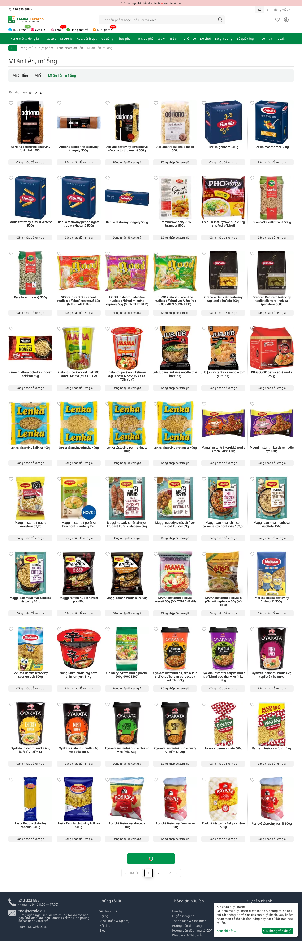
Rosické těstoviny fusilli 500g (271, 824)
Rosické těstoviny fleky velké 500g (175, 825)
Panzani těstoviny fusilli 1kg (271, 748)
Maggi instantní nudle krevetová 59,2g (30, 524)
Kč (259, 10)
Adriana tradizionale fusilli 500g (175, 148)
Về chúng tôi (108, 911)
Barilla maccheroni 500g (272, 147)
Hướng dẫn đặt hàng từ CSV (192, 930)
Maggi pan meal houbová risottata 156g (272, 524)
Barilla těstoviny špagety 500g (127, 222)
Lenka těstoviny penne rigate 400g (127, 449)
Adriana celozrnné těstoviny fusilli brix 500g (30, 148)
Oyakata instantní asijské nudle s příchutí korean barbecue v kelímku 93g (175, 676)
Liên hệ (177, 911)
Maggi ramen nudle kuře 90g (127, 598)
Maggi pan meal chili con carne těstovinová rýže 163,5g (223, 524)
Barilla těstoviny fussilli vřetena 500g (30, 223)
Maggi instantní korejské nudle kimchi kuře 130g (223, 449)
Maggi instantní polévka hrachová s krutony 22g (79, 524)
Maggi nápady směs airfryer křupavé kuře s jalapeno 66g (127, 524)
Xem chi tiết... (226, 931)
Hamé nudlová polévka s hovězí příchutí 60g (30, 374)
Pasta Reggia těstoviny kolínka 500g (78, 825)
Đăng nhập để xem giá (30, 162)
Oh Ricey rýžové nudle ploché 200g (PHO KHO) (127, 675)
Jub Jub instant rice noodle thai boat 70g (175, 374)
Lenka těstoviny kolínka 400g (30, 448)
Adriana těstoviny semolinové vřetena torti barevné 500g (127, 148)
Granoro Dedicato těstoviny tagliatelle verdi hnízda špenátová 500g (272, 300)
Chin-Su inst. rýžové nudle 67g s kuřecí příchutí (223, 223)
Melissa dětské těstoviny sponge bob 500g (30, 675)
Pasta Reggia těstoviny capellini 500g (30, 825)
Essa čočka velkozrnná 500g (271, 222)
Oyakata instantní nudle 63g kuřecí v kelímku (30, 750)
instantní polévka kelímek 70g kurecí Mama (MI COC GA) (79, 374)
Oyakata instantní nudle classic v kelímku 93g (127, 750)
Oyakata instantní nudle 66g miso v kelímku (79, 750)
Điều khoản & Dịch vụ (114, 921)
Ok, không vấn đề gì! (277, 931)
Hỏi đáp (104, 926)
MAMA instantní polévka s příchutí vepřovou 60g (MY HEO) (223, 601)
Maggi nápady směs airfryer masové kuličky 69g (175, 524)
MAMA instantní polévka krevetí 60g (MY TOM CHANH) (175, 599)
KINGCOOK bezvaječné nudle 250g (271, 374)
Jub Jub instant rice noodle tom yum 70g (223, 374)
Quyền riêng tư (183, 916)
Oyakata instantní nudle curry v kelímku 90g (175, 750)
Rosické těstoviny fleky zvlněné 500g (223, 825)
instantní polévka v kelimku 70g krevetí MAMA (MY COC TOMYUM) (127, 376)
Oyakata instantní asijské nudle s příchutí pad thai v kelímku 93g (223, 676)
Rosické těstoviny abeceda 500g (127, 825)
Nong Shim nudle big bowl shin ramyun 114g (79, 675)
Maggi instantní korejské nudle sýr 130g (272, 449)
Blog (102, 930)
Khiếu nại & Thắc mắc (187, 935)
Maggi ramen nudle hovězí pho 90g (79, 599)
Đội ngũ (105, 916)
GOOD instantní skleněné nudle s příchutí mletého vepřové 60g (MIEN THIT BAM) (127, 300)
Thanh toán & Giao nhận (189, 921)
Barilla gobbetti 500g (223, 147)
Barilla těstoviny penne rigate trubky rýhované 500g (78, 223)
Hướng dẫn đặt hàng (187, 926)
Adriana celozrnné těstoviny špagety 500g (78, 148)
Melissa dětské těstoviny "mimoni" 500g (272, 599)
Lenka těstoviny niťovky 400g (79, 448)
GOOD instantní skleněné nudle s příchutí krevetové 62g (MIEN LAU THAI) (78, 300)
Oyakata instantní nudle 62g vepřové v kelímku (272, 675)
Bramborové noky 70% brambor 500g (175, 223)
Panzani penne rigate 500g (223, 748)
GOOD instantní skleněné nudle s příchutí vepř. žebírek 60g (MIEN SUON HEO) (175, 300)
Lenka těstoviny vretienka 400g (175, 448)
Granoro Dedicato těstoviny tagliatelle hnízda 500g (223, 299)
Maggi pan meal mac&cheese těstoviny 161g (30, 599)
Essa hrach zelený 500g (30, 297)
